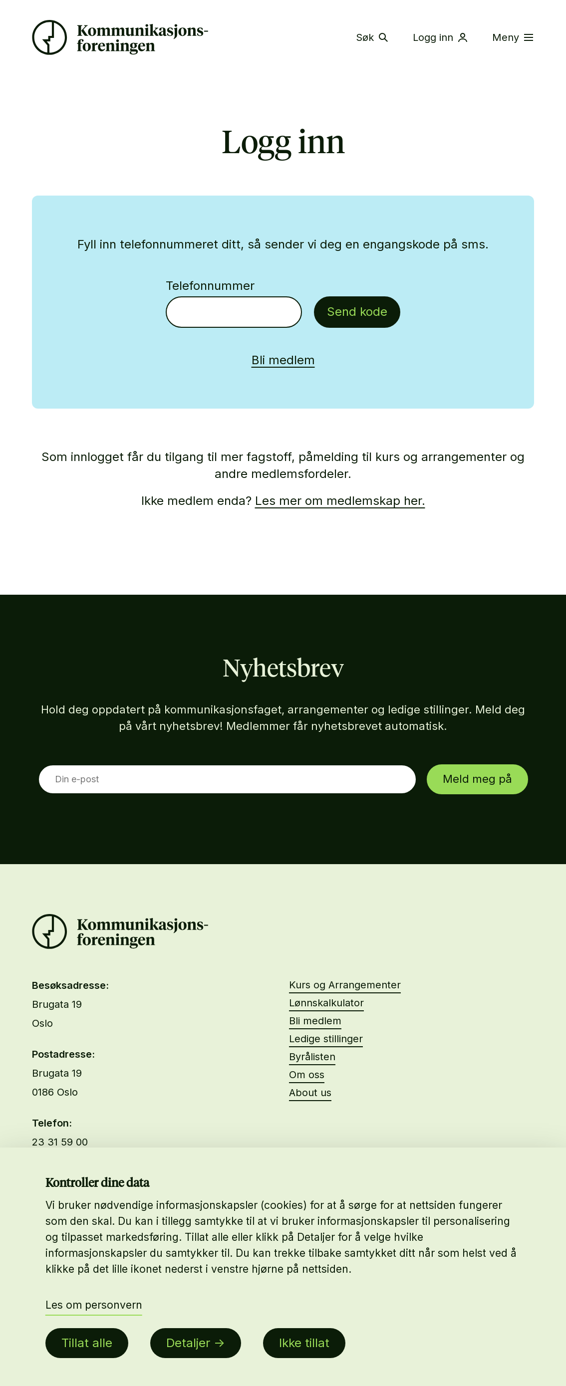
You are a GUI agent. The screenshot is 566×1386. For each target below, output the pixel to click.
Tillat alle (86, 1343)
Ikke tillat (304, 1343)
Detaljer (188, 1343)
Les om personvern (93, 1305)
